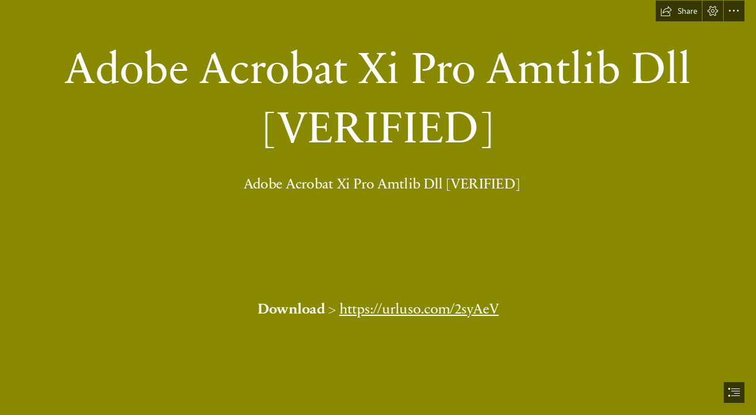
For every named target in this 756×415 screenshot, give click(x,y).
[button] (679, 11)
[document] (378, 207)
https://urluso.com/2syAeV (418, 308)
